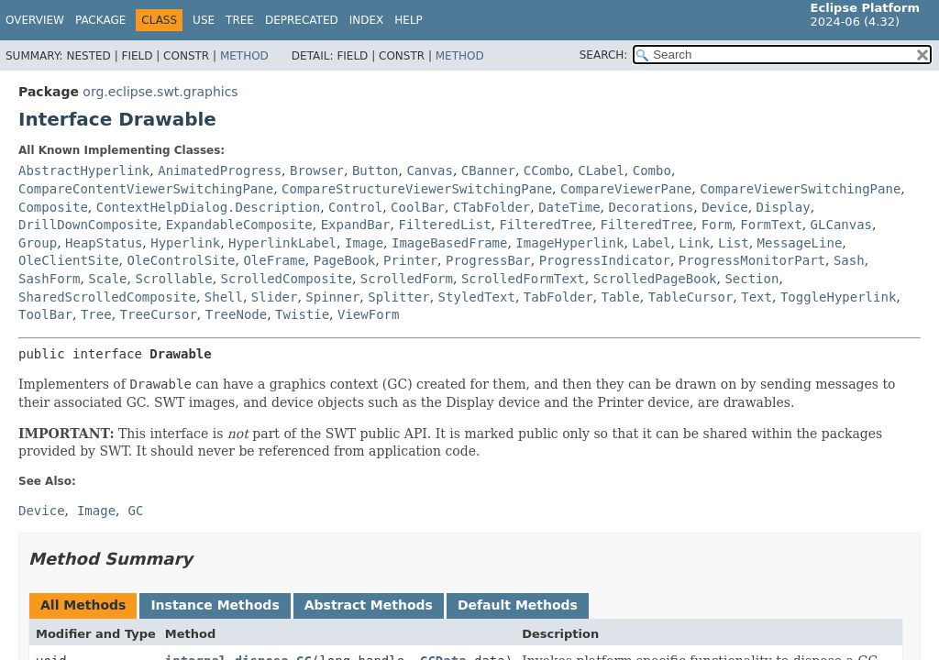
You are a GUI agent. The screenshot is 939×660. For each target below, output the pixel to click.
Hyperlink (185, 243)
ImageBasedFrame (449, 243)
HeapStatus (103, 243)
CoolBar (418, 207)
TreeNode (236, 314)
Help (408, 20)
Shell (223, 297)
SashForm (49, 278)
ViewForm (368, 314)
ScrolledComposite (286, 278)
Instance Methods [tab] (214, 605)
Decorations (651, 207)
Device (724, 207)
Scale (107, 278)
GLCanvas (841, 224)
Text (756, 297)
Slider (274, 297)
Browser (317, 170)
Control (355, 207)
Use (204, 20)
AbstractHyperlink (83, 170)
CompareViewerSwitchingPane (800, 189)
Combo (652, 170)
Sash (849, 260)
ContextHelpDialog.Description (208, 207)
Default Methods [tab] (518, 605)
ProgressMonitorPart (752, 260)
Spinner (332, 297)
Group (37, 243)
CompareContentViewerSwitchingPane (145, 189)
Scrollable (173, 278)
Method (244, 56)
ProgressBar (488, 260)
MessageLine (800, 243)
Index (366, 20)
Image (364, 243)
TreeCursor (158, 314)
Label (651, 243)
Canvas (429, 170)
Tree (240, 20)
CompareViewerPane (625, 189)
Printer (410, 260)
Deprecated (301, 20)
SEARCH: (604, 55)
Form (717, 224)
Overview (35, 20)
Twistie (302, 314)
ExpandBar (356, 224)
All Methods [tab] (83, 605)
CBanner (488, 170)
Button (375, 170)
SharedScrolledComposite (107, 297)
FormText (770, 224)
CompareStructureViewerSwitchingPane (417, 189)
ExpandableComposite (239, 224)
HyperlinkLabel (282, 243)
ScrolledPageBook (655, 278)
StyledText (476, 297)
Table (621, 297)
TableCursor (691, 297)
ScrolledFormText (523, 278)
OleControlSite (181, 260)
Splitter (398, 297)
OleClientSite (68, 260)
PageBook (344, 260)
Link (694, 243)
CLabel (601, 170)
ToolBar (45, 314)
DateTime (569, 207)
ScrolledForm (406, 278)
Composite (53, 207)
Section (751, 278)
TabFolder (558, 297)
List (733, 243)
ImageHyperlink (569, 243)
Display (784, 207)
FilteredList (444, 224)
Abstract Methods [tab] (368, 605)
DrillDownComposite (88, 224)
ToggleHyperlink (838, 297)
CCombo (547, 170)
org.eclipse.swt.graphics (160, 91)
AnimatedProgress (220, 170)
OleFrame (273, 260)
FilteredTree (546, 224)
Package (100, 20)
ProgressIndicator (604, 260)
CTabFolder (491, 207)
